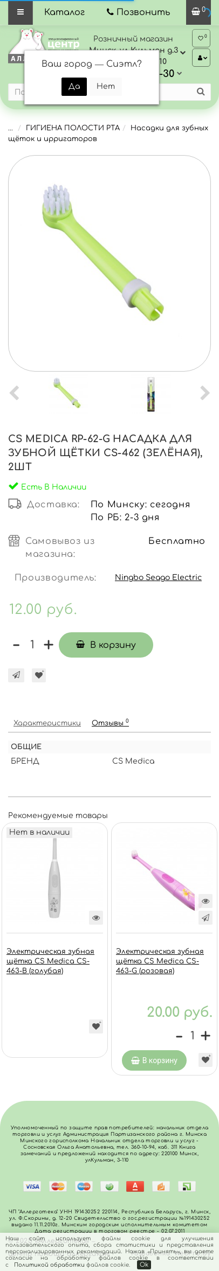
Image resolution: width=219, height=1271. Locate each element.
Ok (144, 1264)
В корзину (106, 645)
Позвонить (143, 12)
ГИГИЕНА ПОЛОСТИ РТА (73, 128)
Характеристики (47, 723)
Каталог (64, 12)
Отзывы (110, 722)
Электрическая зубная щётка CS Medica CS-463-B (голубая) (50, 961)
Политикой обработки (49, 1265)
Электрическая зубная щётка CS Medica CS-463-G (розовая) (160, 961)
